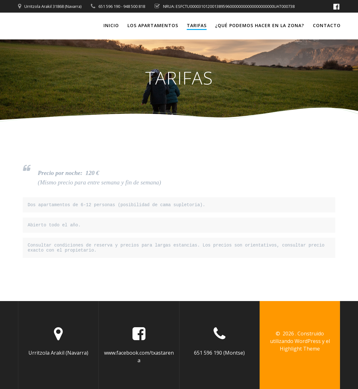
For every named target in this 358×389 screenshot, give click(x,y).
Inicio (111, 25)
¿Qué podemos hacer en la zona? (259, 25)
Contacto (327, 25)
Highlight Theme (300, 348)
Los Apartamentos (152, 25)
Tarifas (197, 25)
